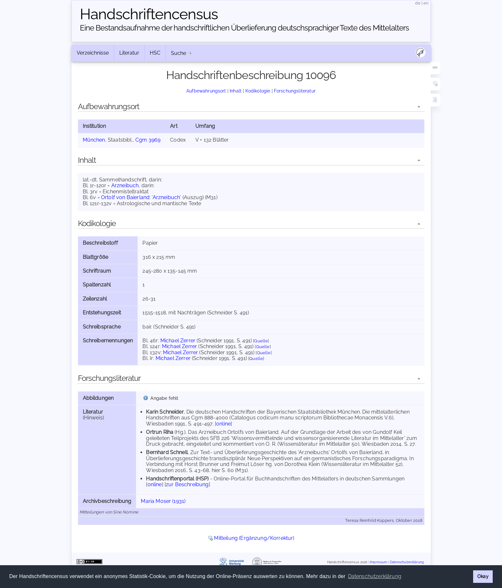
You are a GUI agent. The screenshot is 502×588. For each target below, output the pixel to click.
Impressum (378, 562)
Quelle (261, 340)
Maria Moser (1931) (163, 501)
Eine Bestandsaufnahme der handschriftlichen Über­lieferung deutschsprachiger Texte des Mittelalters (244, 27)
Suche (178, 53)
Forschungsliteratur (295, 90)
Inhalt (236, 90)
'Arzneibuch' (166, 197)
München (94, 140)
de (417, 3)
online (223, 424)
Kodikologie (257, 90)
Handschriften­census (149, 14)
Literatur (129, 53)
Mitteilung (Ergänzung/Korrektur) (254, 538)
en (426, 3)
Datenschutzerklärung (407, 562)
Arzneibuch (125, 185)
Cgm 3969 (147, 140)
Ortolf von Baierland (125, 197)
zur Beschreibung (187, 484)
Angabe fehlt (164, 398)
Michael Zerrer (177, 341)
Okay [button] (483, 576)
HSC (155, 53)
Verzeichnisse (93, 53)
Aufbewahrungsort (206, 90)
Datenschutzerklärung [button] (374, 576)
